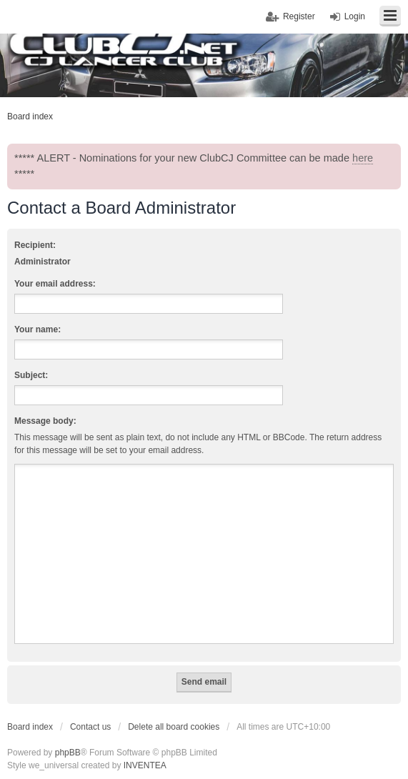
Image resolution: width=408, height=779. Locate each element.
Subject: (31, 375)
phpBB (68, 753)
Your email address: (55, 284)
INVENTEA (145, 765)
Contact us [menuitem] (90, 727)
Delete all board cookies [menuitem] (173, 727)
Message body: (45, 421)
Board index (30, 727)
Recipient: (35, 245)
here (362, 158)
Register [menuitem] (299, 16)
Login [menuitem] (354, 16)
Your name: (37, 329)
